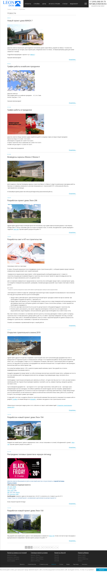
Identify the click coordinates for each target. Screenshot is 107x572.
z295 (17, 494)
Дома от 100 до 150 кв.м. (37, 557)
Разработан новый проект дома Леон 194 (25, 417)
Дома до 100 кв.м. (35, 555)
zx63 (8, 490)
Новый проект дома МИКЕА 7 (20, 20)
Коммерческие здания (13, 559)
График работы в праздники (19, 110)
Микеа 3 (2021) (81, 557)
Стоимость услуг (43, 564)
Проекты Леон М (60, 553)
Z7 (8, 488)
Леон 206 (16, 229)
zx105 (13, 488)
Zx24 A (17, 492)
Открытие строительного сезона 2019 (23, 332)
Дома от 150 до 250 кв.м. (37, 559)
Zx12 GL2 (12, 494)
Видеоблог (74, 4)
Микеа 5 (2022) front (83, 559)
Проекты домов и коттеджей (17, 553)
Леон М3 (56, 559)
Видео (68, 564)
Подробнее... (72, 59)
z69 (8, 492)
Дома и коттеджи (11, 555)
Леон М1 (56, 555)
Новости (53, 564)
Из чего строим (54, 4)
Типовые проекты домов (39, 553)
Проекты (28, 4)
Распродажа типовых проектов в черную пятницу (29, 454)
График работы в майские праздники (23, 66)
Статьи (64, 4)
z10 (8, 487)
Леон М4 (56, 560)
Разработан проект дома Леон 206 (22, 200)
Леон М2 (56, 557)
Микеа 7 (32, 54)
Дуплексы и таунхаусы (13, 557)
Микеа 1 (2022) (81, 555)
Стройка (37, 4)
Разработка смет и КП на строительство (24, 239)
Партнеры (76, 564)
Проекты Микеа (83, 553)
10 (51, 547)
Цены (44, 4)
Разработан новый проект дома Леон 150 (25, 510)
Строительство (32, 564)
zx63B (14, 487)
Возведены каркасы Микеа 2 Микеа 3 (23, 157)
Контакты (84, 564)
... (40, 547)
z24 (11, 487)
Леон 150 (51, 536)
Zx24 (12, 490)
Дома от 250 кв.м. (35, 560)
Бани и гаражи (11, 560)
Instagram (33, 399)
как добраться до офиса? (98, 3)
